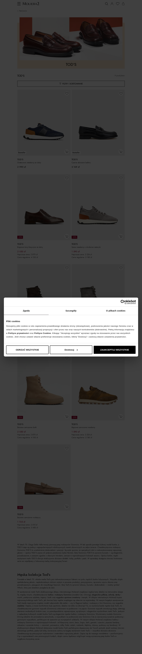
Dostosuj (71, 349)
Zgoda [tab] (26, 310)
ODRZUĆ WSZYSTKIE (27, 349)
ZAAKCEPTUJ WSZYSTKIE (114, 349)
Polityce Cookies (42, 333)
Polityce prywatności (18, 333)
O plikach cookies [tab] (115, 310)
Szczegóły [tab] (70, 310)
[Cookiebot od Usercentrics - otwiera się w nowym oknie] (123, 302)
